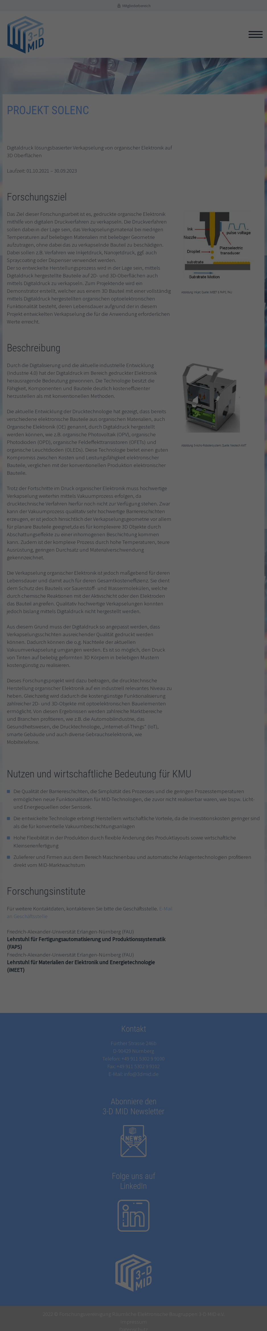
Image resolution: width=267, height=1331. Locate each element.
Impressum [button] (160, 755)
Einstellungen (85, 672)
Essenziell (78, 682)
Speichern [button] (133, 729)
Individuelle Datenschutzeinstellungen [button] (133, 745)
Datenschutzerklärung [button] (135, 755)
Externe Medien (83, 699)
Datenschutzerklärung (118, 667)
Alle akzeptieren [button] (133, 713)
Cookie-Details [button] (109, 755)
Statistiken (79, 690)
